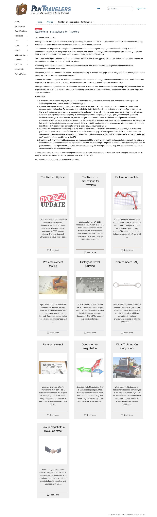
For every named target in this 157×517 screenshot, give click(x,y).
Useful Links (19, 69)
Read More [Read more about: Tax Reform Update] (54, 250)
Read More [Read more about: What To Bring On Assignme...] (128, 415)
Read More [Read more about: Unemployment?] (54, 415)
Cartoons (18, 64)
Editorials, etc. (20, 55)
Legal (17, 41)
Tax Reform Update (53, 177)
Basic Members (21, 31)
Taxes (17, 46)
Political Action (20, 74)
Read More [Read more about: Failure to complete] (128, 250)
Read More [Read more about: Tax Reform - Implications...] (91, 252)
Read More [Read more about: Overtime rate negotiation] (91, 415)
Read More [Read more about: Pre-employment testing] (54, 333)
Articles (17, 50)
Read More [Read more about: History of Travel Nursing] (91, 333)
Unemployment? (53, 344)
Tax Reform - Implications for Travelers (90, 181)
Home (17, 22)
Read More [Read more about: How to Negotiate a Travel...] (54, 495)
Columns (18, 60)
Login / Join (141, 8)
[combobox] (120, 8)
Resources (19, 36)
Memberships (20, 26)
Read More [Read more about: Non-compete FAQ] (128, 333)
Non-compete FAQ (127, 262)
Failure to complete (127, 177)
